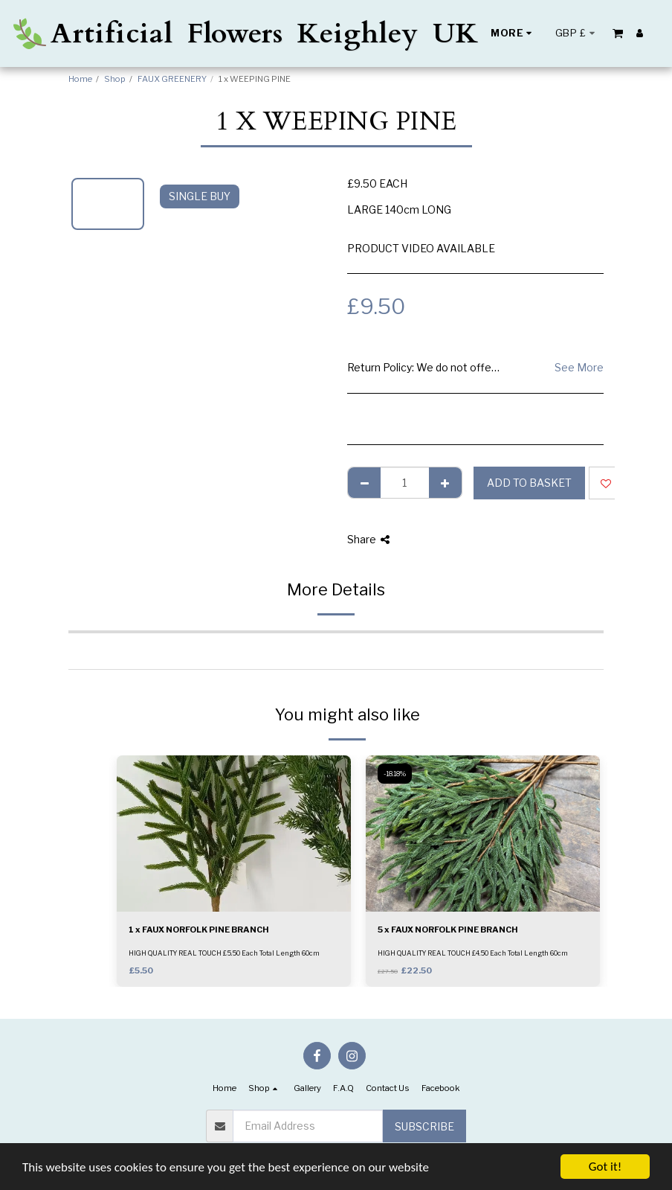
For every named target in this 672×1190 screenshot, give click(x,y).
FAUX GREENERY (172, 79)
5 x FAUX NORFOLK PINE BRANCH (448, 929)
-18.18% (395, 774)
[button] (617, 33)
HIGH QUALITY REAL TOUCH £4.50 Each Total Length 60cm (473, 953)
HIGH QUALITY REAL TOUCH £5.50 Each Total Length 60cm (224, 953)
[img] (234, 833)
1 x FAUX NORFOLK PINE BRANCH (199, 929)
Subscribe (424, 1126)
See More (579, 367)
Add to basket (529, 482)
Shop (115, 79)
